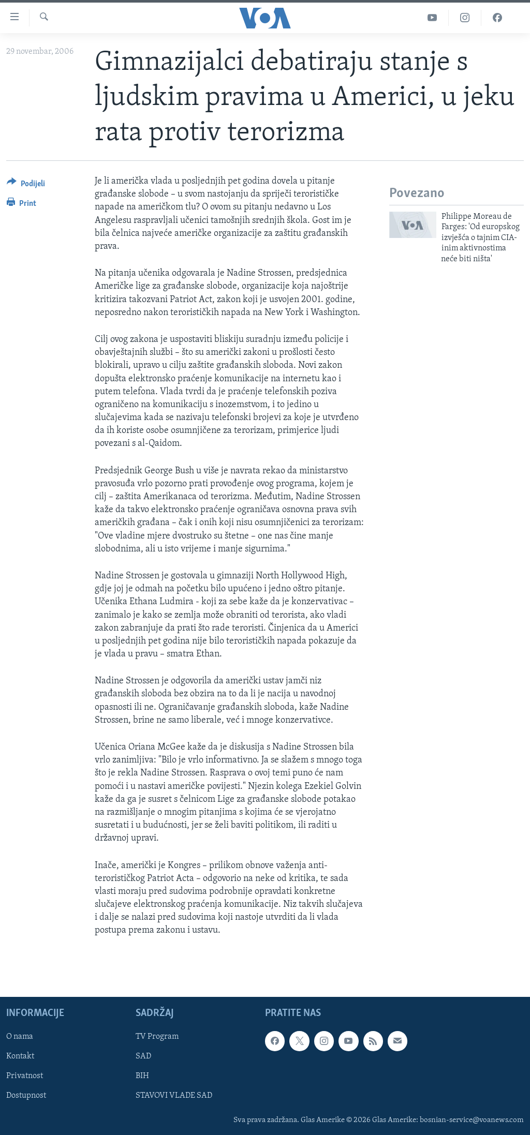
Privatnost (24, 1076)
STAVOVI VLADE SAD (174, 1096)
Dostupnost (26, 1096)
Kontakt (20, 1056)
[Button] (26, 185)
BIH (142, 1076)
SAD (143, 1056)
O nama (19, 1037)
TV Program (157, 1037)
